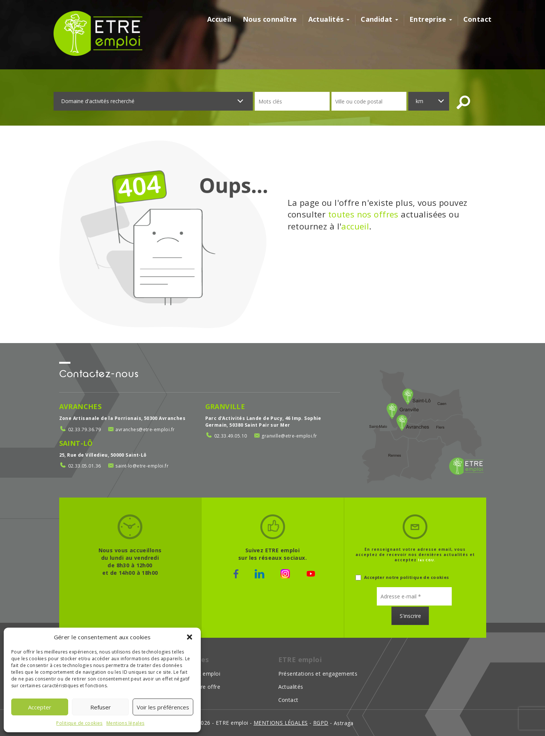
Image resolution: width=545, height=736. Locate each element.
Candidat (379, 19)
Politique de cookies (79, 723)
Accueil (219, 19)
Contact (477, 19)
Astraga (344, 723)
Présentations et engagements (318, 673)
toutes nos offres (363, 214)
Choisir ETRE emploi (194, 673)
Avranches (80, 406)
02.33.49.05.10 (230, 436)
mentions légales (281, 722)
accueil (355, 226)
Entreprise (430, 19)
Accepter (39, 707)
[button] (189, 637)
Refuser (100, 707)
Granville (225, 406)
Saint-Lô (76, 443)
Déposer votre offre (194, 686)
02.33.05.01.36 (84, 466)
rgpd (320, 722)
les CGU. (427, 560)
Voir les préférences (163, 707)
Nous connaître (270, 19)
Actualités (329, 19)
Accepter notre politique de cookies (402, 577)
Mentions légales (125, 723)
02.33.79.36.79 (84, 429)
